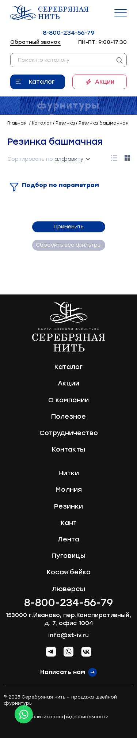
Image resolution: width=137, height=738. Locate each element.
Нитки (68, 473)
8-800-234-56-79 (68, 32)
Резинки (68, 506)
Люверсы (68, 589)
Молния (69, 490)
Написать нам (62, 672)
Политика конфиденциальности (68, 716)
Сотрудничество (68, 433)
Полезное (68, 416)
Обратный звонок (35, 42)
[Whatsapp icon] (24, 714)
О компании (68, 400)
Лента (68, 539)
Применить (69, 227)
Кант (69, 523)
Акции (104, 81)
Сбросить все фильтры (69, 245)
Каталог (42, 81)
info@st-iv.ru (68, 635)
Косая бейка (69, 572)
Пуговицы (68, 556)
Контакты (68, 449)
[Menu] (120, 13)
